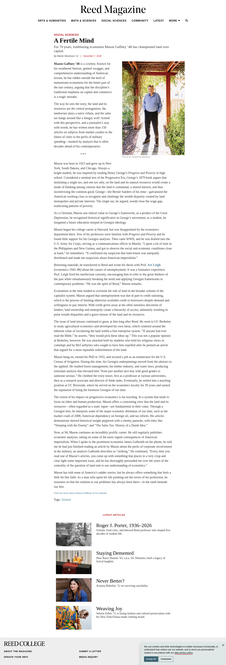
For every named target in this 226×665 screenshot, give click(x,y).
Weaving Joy (109, 608)
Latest (159, 20)
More (174, 20)
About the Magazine (18, 651)
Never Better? (110, 581)
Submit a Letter (90, 651)
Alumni (66, 499)
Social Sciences (114, 20)
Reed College (24, 644)
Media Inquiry (88, 657)
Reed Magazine (113, 10)
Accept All (151, 659)
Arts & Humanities (52, 20)
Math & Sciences (83, 20)
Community (140, 20)
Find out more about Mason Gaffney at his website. (81, 493)
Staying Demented (115, 553)
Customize (166, 659)
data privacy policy (184, 652)
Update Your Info (16, 657)
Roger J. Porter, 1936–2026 (124, 525)
